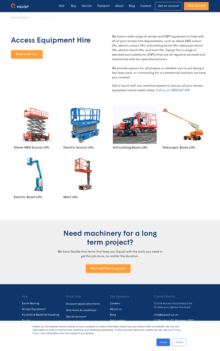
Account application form (83, 304)
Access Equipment (44, 17)
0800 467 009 (196, 6)
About (119, 6)
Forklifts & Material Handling (40, 315)
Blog (132, 6)
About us (116, 309)
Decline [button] (179, 342)
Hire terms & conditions (81, 310)
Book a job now (27, 54)
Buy (73, 6)
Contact (145, 6)
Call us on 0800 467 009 (173, 90)
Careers (115, 303)
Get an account (168, 6)
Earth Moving (30, 303)
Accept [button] (163, 342)
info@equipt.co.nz (166, 315)
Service (87, 6)
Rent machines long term (108, 268)
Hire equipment (20, 17)
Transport (103, 6)
